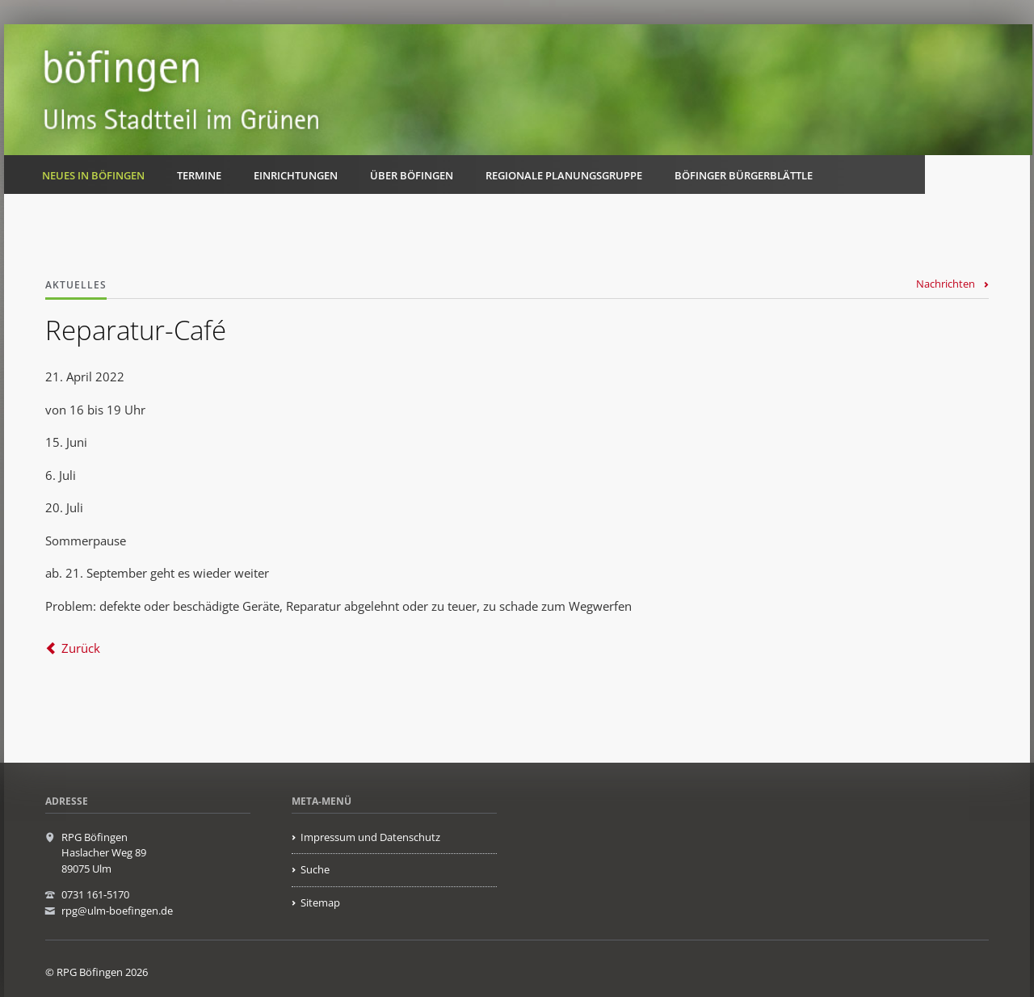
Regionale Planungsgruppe (563, 175)
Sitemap (320, 902)
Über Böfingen (411, 175)
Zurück (80, 648)
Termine (199, 175)
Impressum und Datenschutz (370, 837)
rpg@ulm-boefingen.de (117, 910)
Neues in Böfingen (93, 175)
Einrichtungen (296, 175)
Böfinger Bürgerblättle (744, 175)
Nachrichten (945, 283)
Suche (315, 869)
